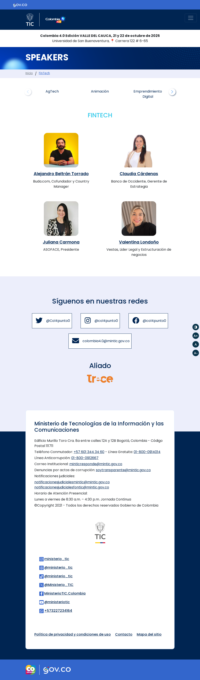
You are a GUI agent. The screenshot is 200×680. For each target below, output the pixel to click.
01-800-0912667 (84, 457)
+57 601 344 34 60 (89, 451)
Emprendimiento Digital (147, 94)
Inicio (29, 73)
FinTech (44, 73)
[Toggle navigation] (191, 18)
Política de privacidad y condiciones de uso (72, 634)
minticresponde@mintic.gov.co (95, 463)
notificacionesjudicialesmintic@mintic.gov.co (72, 482)
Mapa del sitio (149, 634)
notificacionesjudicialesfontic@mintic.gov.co (71, 487)
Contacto (123, 634)
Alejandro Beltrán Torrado (61, 174)
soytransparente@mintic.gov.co (123, 470)
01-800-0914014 (147, 451)
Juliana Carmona (61, 242)
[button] (172, 91)
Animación (100, 91)
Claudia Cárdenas (139, 174)
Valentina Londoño (139, 242)
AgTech (52, 91)
